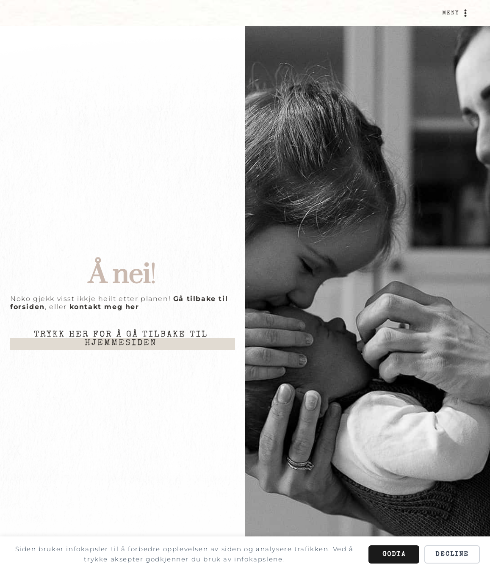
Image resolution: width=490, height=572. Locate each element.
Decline (452, 554)
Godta (394, 554)
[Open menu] (456, 13)
